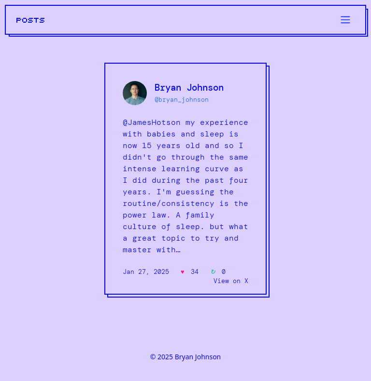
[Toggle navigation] (345, 20)
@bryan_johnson (182, 99)
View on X (231, 281)
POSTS (30, 20)
